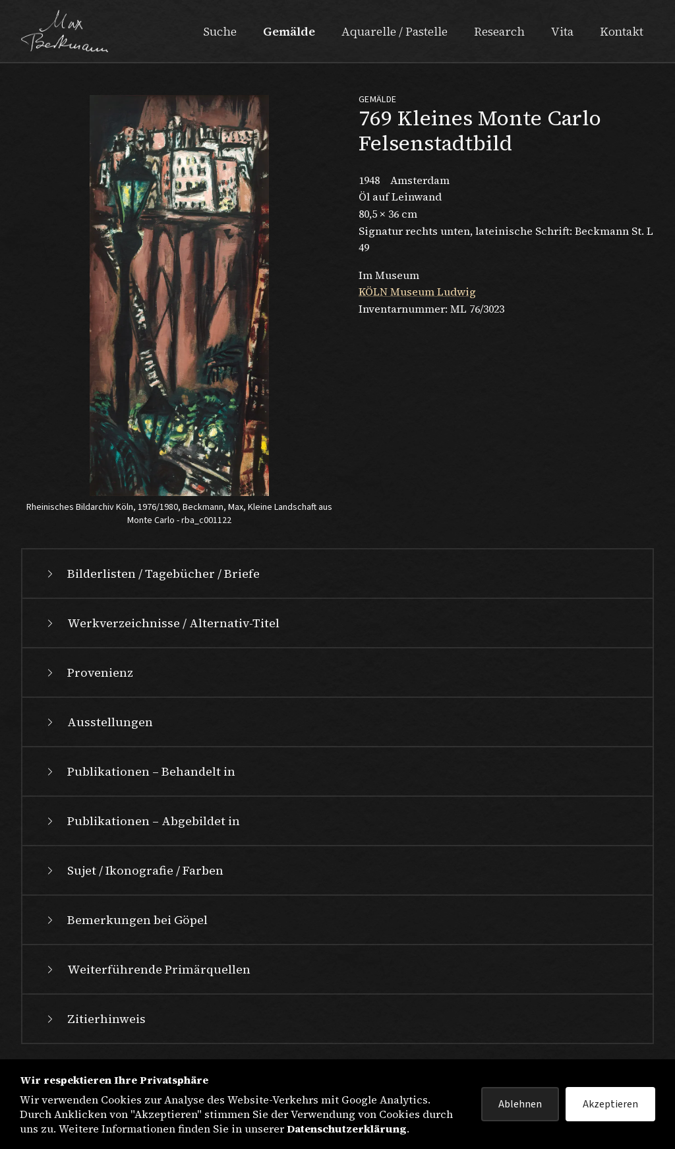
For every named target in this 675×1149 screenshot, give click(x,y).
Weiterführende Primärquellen (147, 969)
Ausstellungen (98, 722)
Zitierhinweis (95, 1018)
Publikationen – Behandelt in (139, 771)
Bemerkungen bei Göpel (126, 920)
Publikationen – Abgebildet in (142, 821)
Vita (562, 31)
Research (499, 31)
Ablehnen (520, 1104)
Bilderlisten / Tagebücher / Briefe (152, 573)
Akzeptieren (610, 1104)
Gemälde (289, 31)
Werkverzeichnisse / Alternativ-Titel (161, 623)
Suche (220, 31)
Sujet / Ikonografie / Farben (133, 870)
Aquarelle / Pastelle (394, 31)
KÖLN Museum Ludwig (417, 291)
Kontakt (621, 31)
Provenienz (88, 672)
